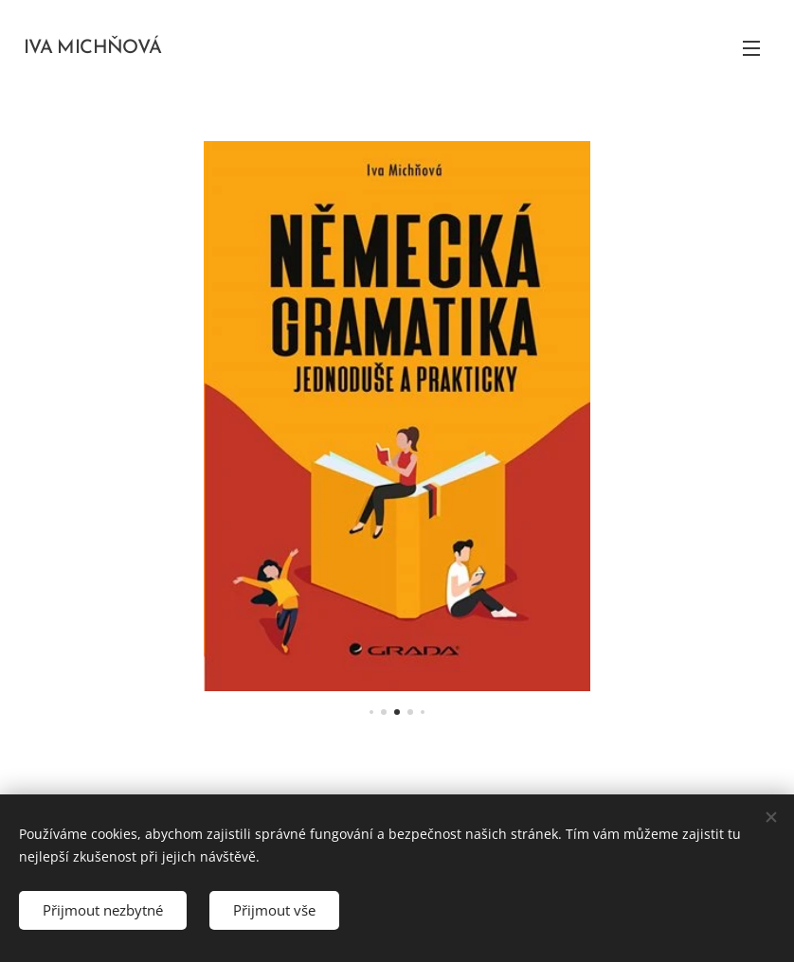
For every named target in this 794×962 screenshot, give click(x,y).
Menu (751, 48)
